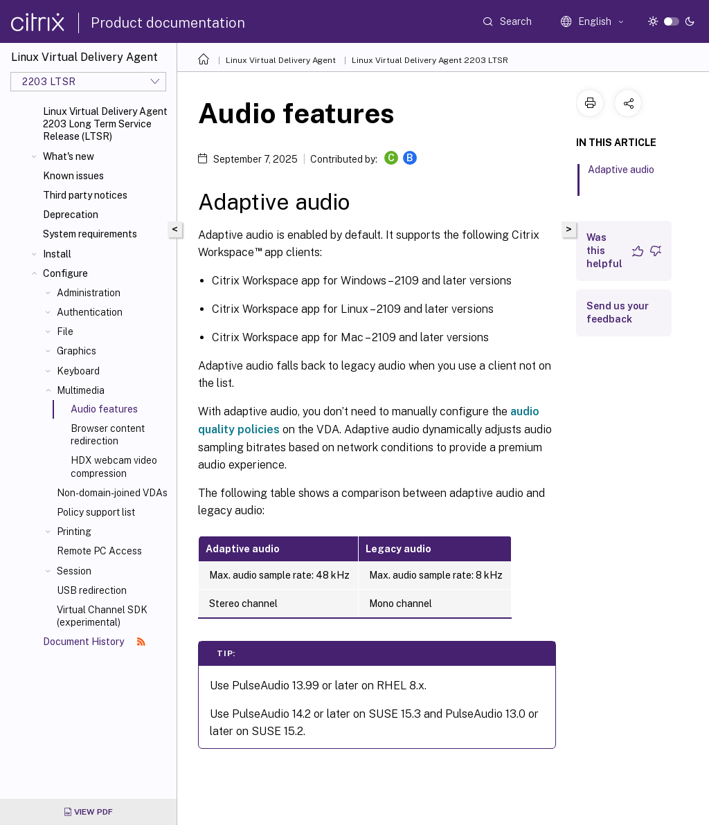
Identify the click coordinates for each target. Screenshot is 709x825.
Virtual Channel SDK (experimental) (102, 616)
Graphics (76, 350)
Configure (65, 273)
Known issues (73, 175)
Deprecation (70, 214)
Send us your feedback (617, 312)
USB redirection (92, 590)
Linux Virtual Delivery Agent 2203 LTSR (430, 60)
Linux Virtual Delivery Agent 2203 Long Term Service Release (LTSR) (105, 124)
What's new (68, 156)
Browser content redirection (108, 434)
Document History (94, 641)
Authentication (90, 312)
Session (74, 571)
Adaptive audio (621, 176)
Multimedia (81, 390)
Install (57, 254)
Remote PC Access (99, 550)
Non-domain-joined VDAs (112, 492)
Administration (88, 292)
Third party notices (85, 195)
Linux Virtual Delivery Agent (281, 60)
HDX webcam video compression (114, 466)
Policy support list (96, 512)
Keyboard (78, 371)
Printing (74, 531)
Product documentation (168, 23)
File (65, 331)
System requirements (90, 233)
